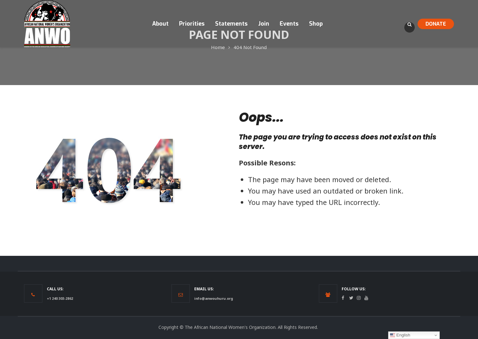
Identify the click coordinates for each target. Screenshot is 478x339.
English (400, 335)
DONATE (435, 24)
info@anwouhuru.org (213, 298)
